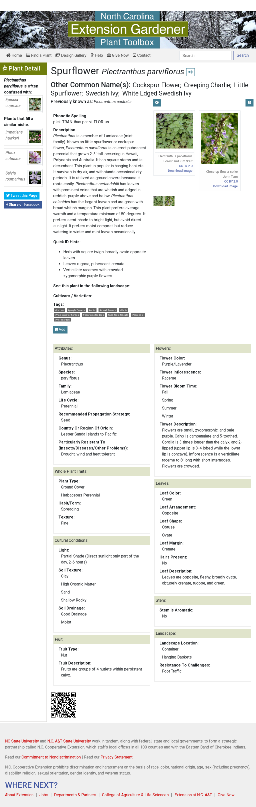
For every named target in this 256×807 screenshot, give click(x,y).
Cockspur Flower (156, 85)
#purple (59, 310)
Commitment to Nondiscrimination (51, 757)
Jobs (43, 794)
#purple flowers (76, 310)
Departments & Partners (75, 794)
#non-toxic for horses (67, 315)
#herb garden (62, 319)
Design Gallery (71, 55)
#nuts (92, 310)
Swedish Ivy (102, 93)
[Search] (205, 55)
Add (60, 330)
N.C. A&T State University (69, 741)
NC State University (22, 741)
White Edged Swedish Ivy (157, 93)
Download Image (180, 170)
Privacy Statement (116, 757)
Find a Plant (39, 55)
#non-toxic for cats (118, 315)
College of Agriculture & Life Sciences (135, 794)
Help (96, 55)
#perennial (138, 315)
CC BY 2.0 (185, 166)
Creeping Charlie (207, 85)
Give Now (118, 55)
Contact (141, 55)
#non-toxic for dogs (93, 315)
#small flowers (108, 310)
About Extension (19, 794)
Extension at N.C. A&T (193, 794)
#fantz (124, 310)
